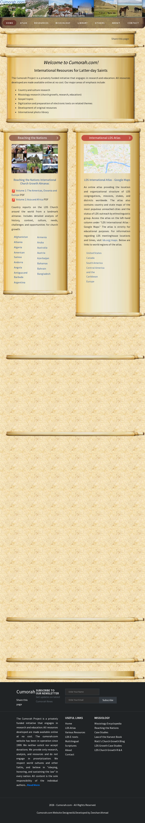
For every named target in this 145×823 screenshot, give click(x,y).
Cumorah (25, 691)
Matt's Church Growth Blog (109, 741)
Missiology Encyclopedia (107, 723)
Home (9, 23)
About (116, 23)
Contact (133, 23)
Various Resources (75, 732)
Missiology (63, 23)
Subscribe (108, 700)
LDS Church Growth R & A (108, 750)
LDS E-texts (71, 736)
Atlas (23, 23)
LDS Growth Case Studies (108, 745)
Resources (41, 23)
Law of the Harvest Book (108, 736)
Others (100, 23)
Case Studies (101, 732)
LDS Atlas (70, 727)
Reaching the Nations (106, 727)
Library (83, 23)
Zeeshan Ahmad (99, 812)
